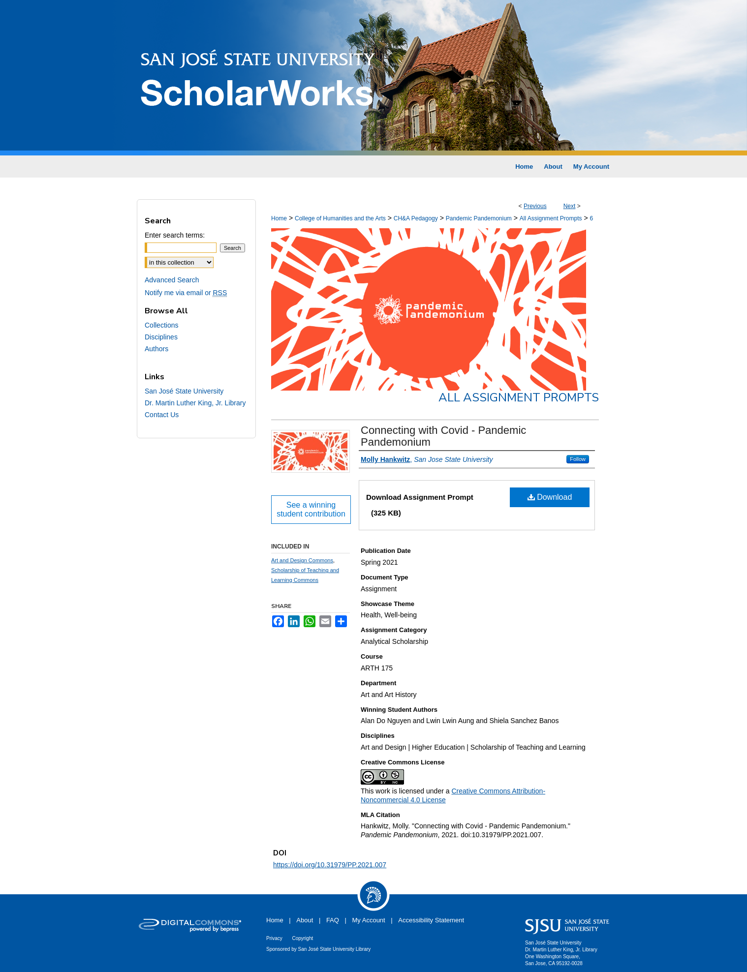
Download (550, 497)
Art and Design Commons (302, 560)
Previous (535, 206)
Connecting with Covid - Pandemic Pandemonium (443, 436)
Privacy (274, 938)
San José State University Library (334, 949)
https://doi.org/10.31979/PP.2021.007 (329, 865)
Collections (161, 325)
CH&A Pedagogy (416, 218)
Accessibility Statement (431, 920)
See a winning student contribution (311, 509)
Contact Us (162, 415)
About (304, 920)
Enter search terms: (175, 235)
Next (569, 206)
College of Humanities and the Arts (340, 218)
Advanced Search (172, 280)
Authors (156, 349)
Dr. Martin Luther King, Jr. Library (195, 403)
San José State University (184, 391)
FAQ (332, 920)
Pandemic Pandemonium (479, 218)
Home (279, 218)
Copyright (302, 938)
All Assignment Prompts (551, 218)
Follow (578, 459)
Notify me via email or (186, 293)
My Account (368, 920)
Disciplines (161, 337)
